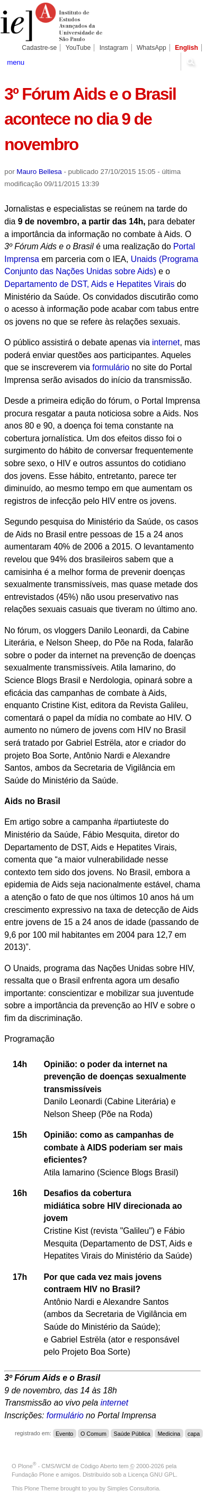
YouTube (78, 47)
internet (166, 342)
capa (194, 1433)
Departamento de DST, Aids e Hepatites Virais (89, 284)
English (186, 47)
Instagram (114, 47)
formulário (110, 367)
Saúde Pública (132, 1433)
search (190, 62)
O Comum (93, 1433)
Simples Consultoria (133, 1488)
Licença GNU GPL (152, 1474)
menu (15, 62)
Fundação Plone (33, 1474)
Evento (64, 1433)
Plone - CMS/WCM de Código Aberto (68, 1466)
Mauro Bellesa (38, 172)
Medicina (168, 1433)
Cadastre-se (39, 47)
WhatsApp (151, 47)
